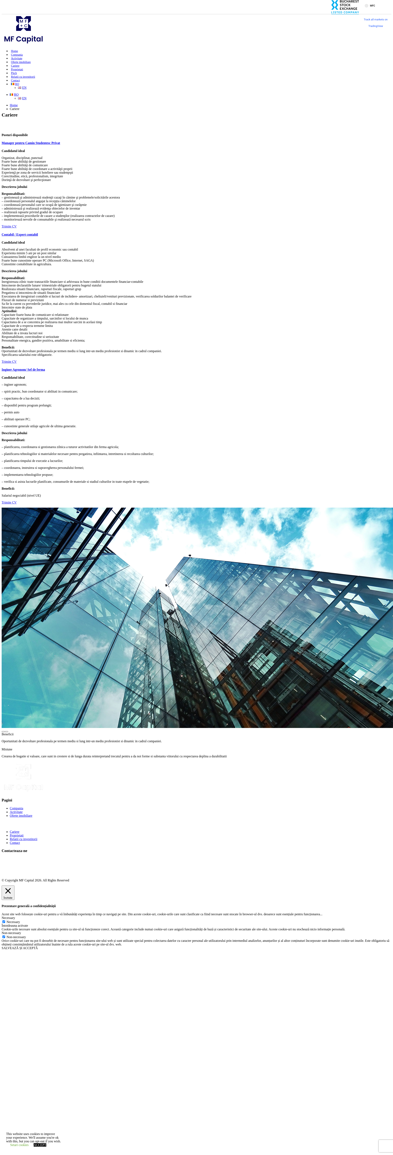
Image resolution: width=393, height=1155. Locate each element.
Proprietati (17, 69)
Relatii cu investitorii (23, 76)
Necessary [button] (8, 918)
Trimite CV (9, 226)
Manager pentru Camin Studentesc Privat (31, 143)
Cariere (15, 65)
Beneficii (8, 734)
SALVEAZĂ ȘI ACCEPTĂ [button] (20, 948)
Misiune (7, 749)
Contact (15, 80)
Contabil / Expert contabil (20, 234)
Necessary (13, 922)
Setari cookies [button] (19, 1145)
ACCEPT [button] (40, 1145)
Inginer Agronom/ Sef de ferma (23, 369)
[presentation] (3, 731)
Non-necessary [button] (11, 933)
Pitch (14, 73)
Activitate (16, 58)
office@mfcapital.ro (23, 866)
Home (14, 51)
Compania (17, 54)
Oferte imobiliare (21, 62)
